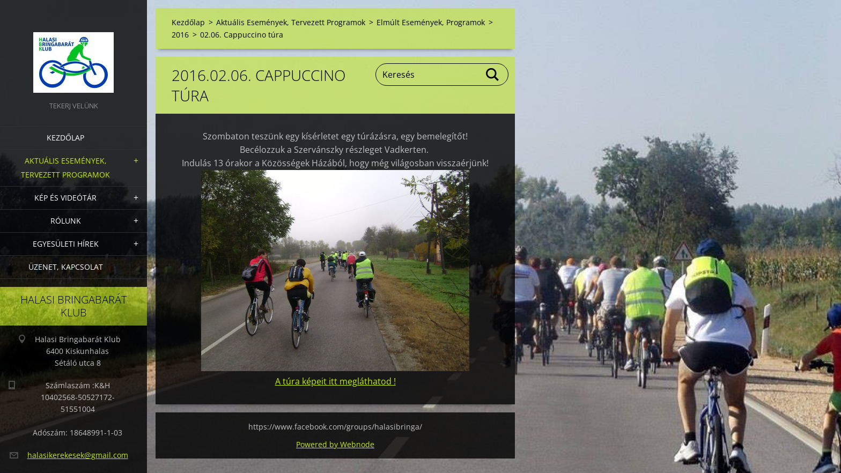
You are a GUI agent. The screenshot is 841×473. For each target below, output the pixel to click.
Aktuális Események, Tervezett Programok (65, 168)
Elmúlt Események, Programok (431, 22)
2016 (180, 34)
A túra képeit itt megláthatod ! (335, 381)
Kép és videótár (65, 198)
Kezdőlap (65, 137)
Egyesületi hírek (66, 244)
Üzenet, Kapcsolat (65, 267)
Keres (493, 74)
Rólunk (65, 221)
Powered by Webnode (335, 444)
